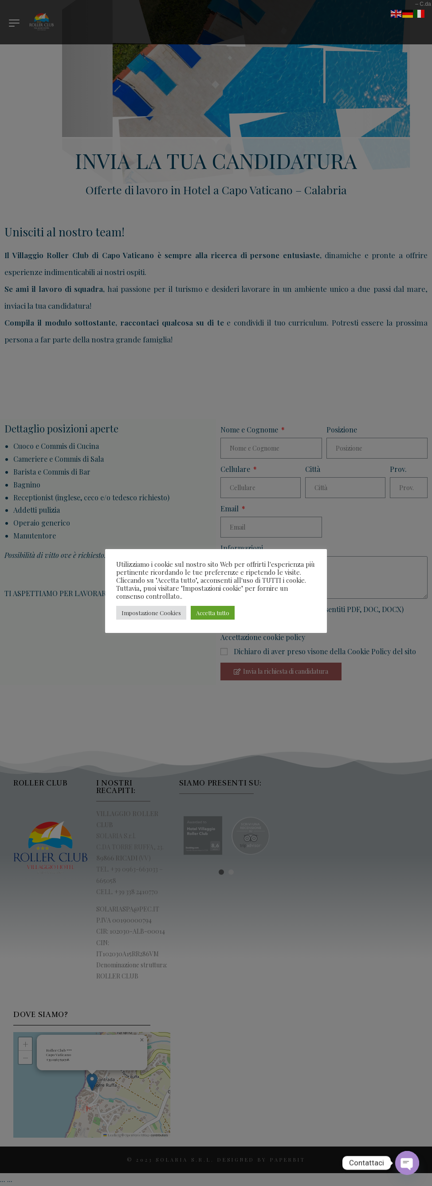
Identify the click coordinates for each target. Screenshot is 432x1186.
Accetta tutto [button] (212, 613)
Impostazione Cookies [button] (151, 613)
